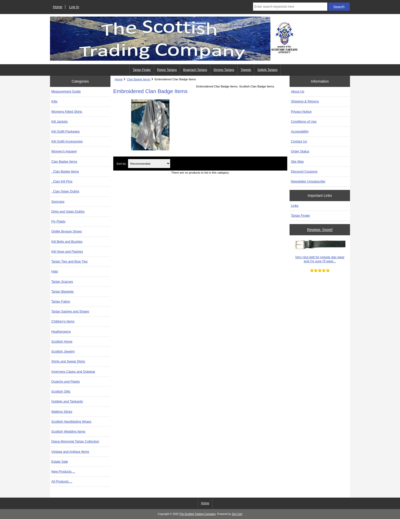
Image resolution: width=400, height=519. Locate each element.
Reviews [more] (320, 230)
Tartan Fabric (60, 301)
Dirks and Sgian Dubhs (67, 211)
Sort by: (121, 163)
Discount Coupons (304, 171)
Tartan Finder (142, 70)
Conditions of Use (304, 121)
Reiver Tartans (167, 70)
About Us (297, 91)
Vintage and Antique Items (70, 451)
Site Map (297, 161)
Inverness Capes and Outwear (73, 371)
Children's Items (62, 321)
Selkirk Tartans (267, 70)
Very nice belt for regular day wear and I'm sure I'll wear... (319, 251)
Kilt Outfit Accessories (67, 141)
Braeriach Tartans (195, 70)
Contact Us (299, 141)
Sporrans (58, 201)
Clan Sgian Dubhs (65, 191)
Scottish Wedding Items (68, 431)
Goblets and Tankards (67, 401)
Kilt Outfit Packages (65, 131)
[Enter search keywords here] (290, 7)
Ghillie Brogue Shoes (66, 231)
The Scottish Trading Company (197, 514)
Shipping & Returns (305, 101)
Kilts (54, 101)
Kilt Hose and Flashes (67, 251)
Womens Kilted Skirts (66, 111)
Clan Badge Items (65, 171)
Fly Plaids (58, 221)
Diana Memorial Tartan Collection (75, 441)
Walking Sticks (61, 411)
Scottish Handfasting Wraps (71, 421)
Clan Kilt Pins (61, 181)
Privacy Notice (301, 111)
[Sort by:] (149, 163)
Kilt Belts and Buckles (67, 241)
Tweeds (246, 70)
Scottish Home (61, 341)
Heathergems (61, 331)
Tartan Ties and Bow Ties (69, 261)
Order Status (300, 151)
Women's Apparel (64, 151)
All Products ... (61, 481)
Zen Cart (237, 514)
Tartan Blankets (62, 291)
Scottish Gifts (60, 391)
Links (294, 205)
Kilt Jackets (59, 121)
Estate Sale (59, 461)
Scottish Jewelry (63, 351)
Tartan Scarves (62, 281)
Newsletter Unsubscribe (308, 181)
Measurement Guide (66, 91)
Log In (74, 7)
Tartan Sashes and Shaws (70, 311)
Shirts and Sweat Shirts (68, 361)
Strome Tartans (224, 70)
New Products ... (63, 471)
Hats (54, 271)
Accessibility (299, 131)
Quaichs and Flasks (65, 381)
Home (57, 7)
